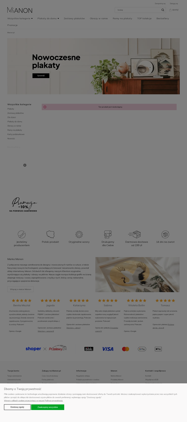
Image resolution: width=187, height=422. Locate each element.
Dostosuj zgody (17, 407)
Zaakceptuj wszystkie (47, 407)
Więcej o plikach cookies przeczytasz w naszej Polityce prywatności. (33, 400)
